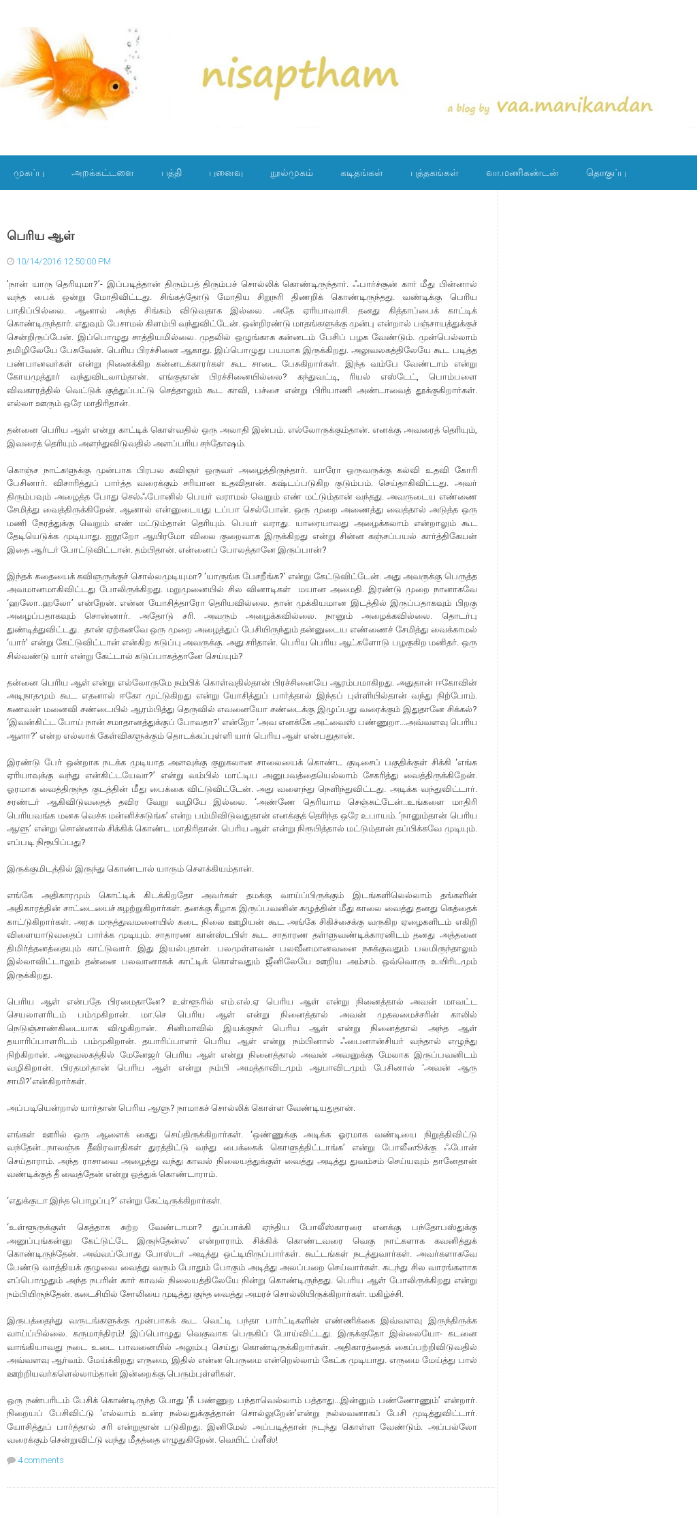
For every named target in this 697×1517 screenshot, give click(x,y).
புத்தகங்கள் (434, 172)
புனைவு (226, 172)
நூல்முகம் (291, 172)
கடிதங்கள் (361, 172)
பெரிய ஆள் (40, 236)
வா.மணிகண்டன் (522, 172)
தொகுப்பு (606, 172)
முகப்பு (29, 172)
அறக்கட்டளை (102, 172)
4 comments (41, 1460)
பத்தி (171, 172)
